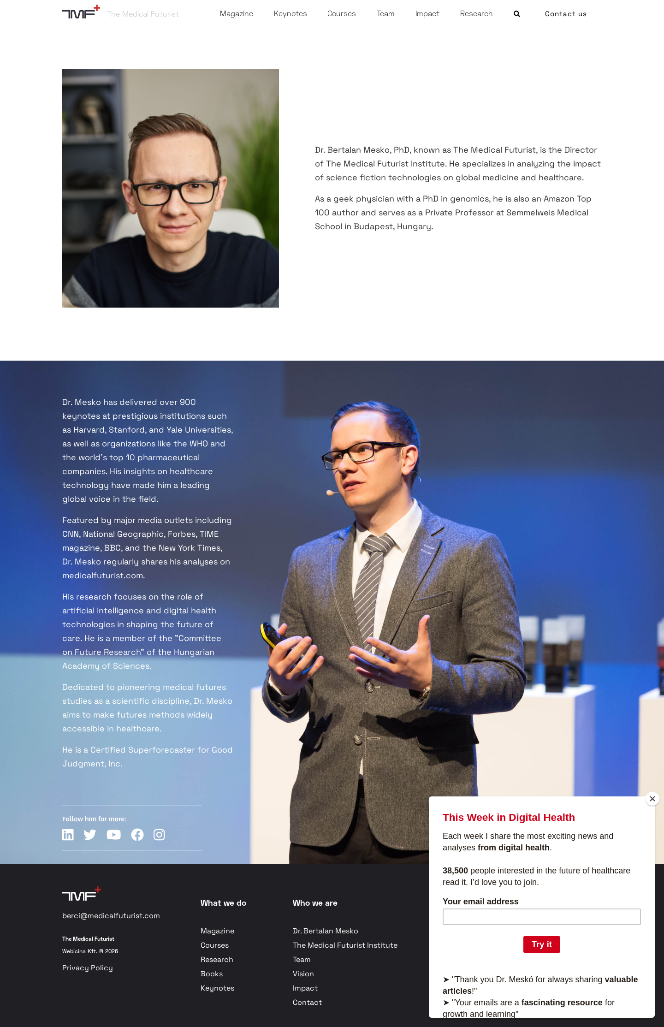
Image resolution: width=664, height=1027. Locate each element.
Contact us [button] (566, 13)
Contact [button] (307, 1002)
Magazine (236, 13)
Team (386, 13)
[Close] (652, 799)
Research (476, 13)
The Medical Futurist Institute (345, 945)
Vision (303, 974)
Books (212, 974)
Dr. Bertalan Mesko (325, 931)
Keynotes (290, 13)
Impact (427, 13)
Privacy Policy (87, 968)
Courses (341, 13)
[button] (516, 12)
